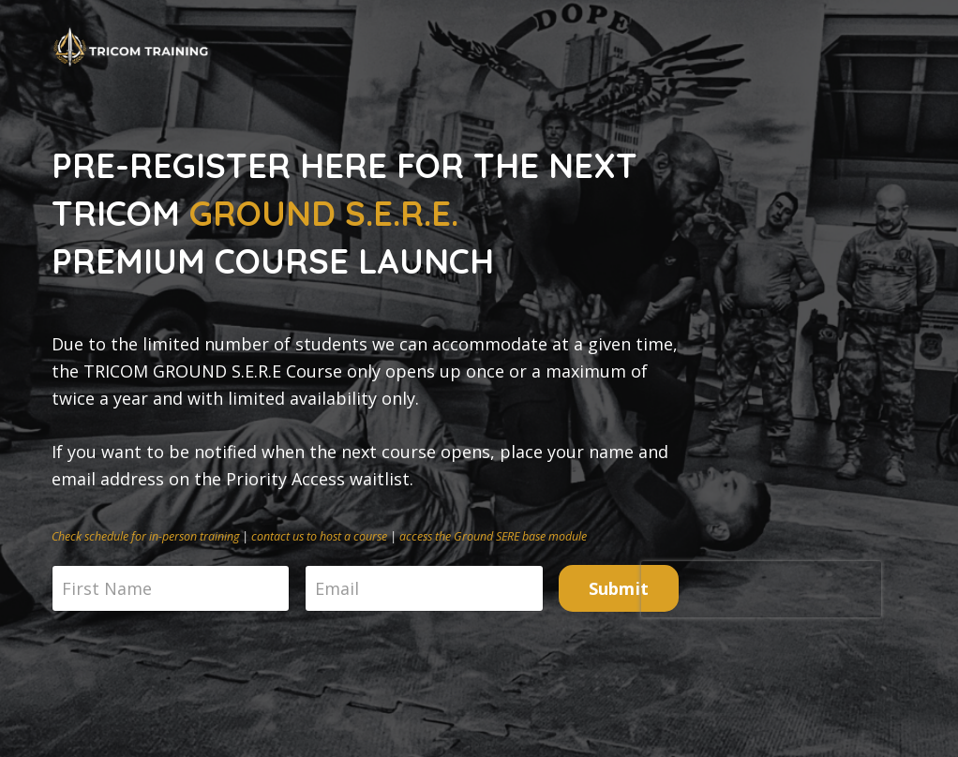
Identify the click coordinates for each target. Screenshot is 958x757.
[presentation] (761, 589)
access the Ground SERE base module (493, 536)
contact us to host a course (319, 536)
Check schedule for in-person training (145, 536)
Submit (619, 588)
